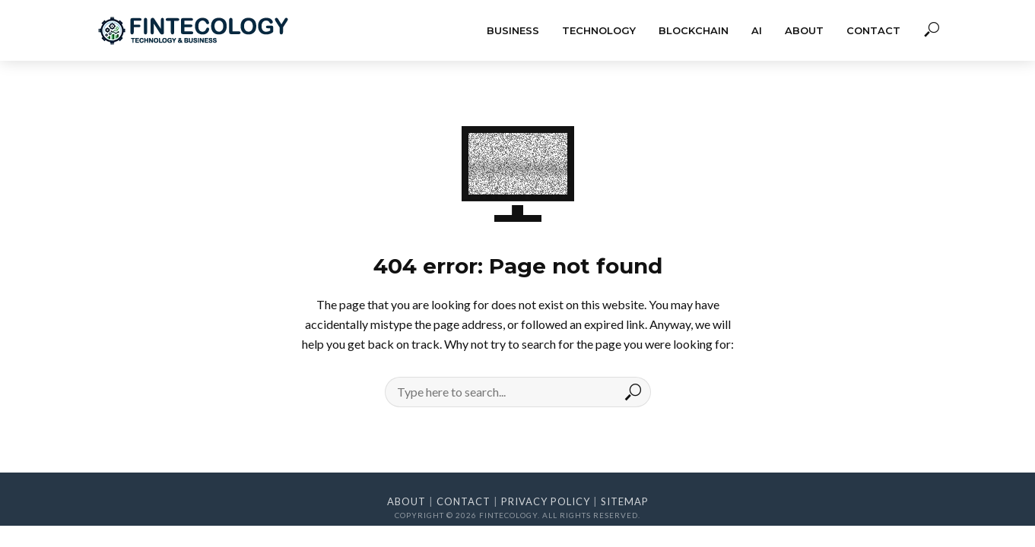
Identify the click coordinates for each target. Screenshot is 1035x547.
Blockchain (694, 30)
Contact (873, 30)
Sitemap (625, 501)
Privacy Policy (545, 501)
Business (513, 30)
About (804, 30)
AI (756, 30)
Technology (599, 30)
